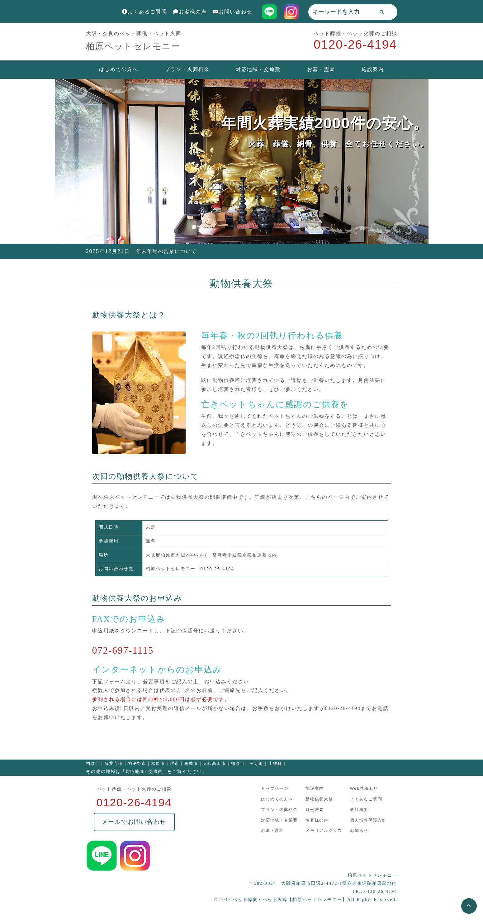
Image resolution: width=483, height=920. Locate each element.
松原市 (159, 763)
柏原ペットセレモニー (135, 46)
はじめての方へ (118, 69)
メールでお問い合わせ (134, 822)
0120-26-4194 (354, 44)
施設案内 (373, 69)
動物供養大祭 (318, 799)
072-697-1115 (123, 650)
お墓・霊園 (321, 69)
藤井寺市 (114, 763)
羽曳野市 (138, 763)
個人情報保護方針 (366, 819)
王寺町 (259, 763)
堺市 (176, 763)
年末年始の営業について (167, 251)
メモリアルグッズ (322, 829)
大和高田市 (216, 763)
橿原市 (240, 763)
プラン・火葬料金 (187, 69)
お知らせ (357, 829)
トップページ (274, 788)
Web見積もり (362, 788)
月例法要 (313, 809)
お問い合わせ (232, 11)
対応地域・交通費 (258, 69)
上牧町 (278, 763)
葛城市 (193, 763)
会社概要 (357, 809)
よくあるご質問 (144, 11)
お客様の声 (190, 11)
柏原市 (93, 763)
